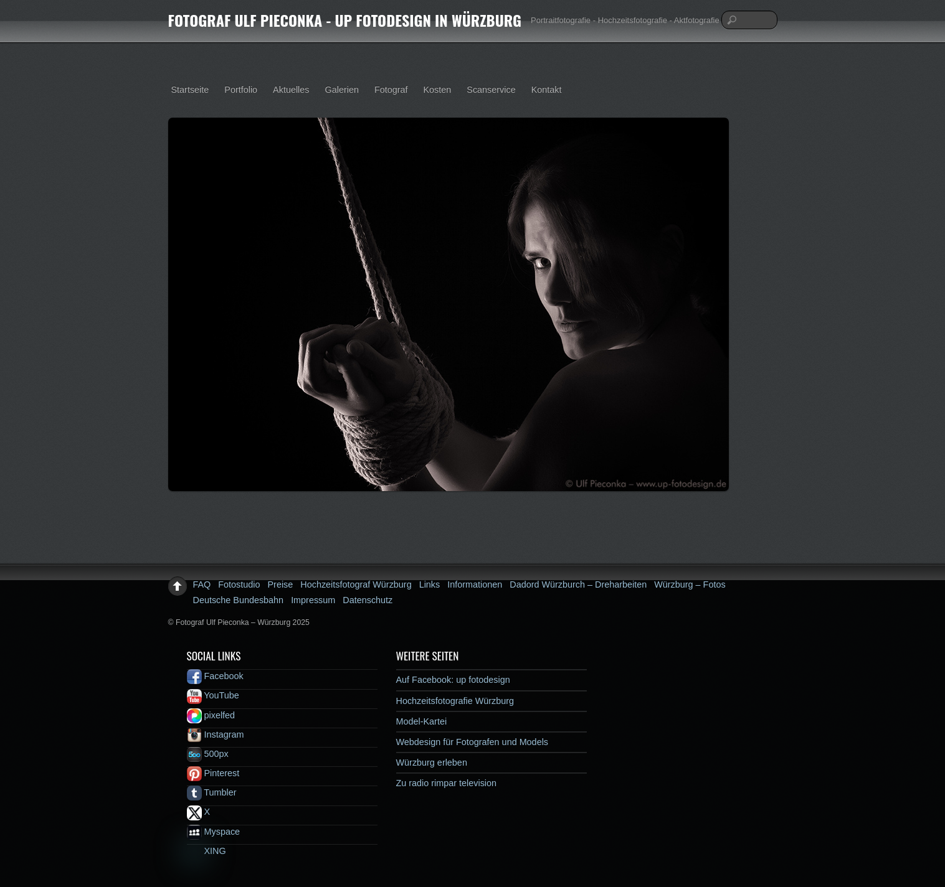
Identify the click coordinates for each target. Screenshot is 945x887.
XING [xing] (206, 851)
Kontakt (546, 90)
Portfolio (240, 90)
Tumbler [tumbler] (212, 792)
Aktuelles (291, 90)
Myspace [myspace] (213, 832)
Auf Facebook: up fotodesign (453, 680)
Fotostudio (239, 584)
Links (429, 584)
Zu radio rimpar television (446, 783)
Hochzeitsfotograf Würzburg (355, 584)
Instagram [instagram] (215, 734)
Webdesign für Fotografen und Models (472, 742)
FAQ (202, 584)
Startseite (190, 90)
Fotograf (391, 90)
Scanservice (491, 90)
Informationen (474, 584)
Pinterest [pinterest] (213, 773)
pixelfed (211, 715)
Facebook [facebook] (215, 676)
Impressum (313, 600)
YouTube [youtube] (213, 695)
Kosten (438, 90)
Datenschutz (367, 600)
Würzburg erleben (431, 762)
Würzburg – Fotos (689, 584)
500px (208, 754)
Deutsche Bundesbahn (238, 600)
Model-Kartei (421, 721)
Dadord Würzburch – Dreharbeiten (578, 584)
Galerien (342, 90)
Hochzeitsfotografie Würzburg (455, 701)
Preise (280, 584)
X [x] (199, 812)
